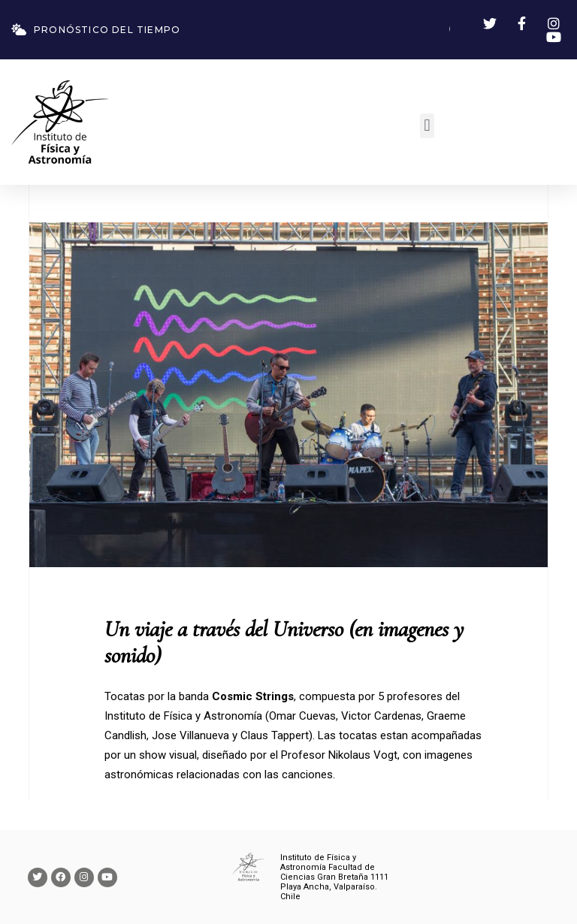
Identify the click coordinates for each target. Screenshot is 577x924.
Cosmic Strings (253, 696)
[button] (427, 125)
